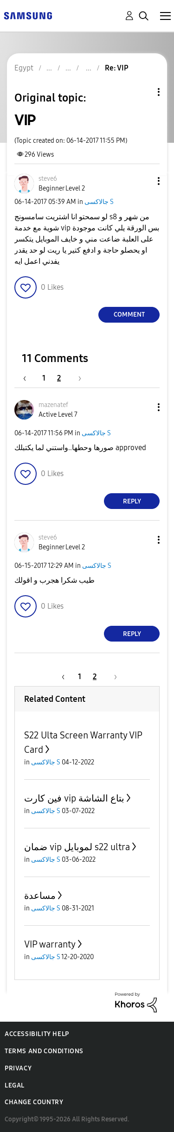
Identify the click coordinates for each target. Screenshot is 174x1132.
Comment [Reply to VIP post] (129, 314)
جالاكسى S (99, 202)
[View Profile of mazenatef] (53, 405)
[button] (143, 181)
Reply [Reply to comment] (132, 501)
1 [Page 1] (43, 378)
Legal (15, 1085)
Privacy (18, 1068)
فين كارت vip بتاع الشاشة (74, 798)
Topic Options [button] (143, 92)
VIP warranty (50, 944)
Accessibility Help (37, 1034)
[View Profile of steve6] (48, 179)
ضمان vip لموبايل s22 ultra (77, 846)
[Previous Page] (29, 378)
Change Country (34, 1102)
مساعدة (40, 895)
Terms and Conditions (44, 1051)
